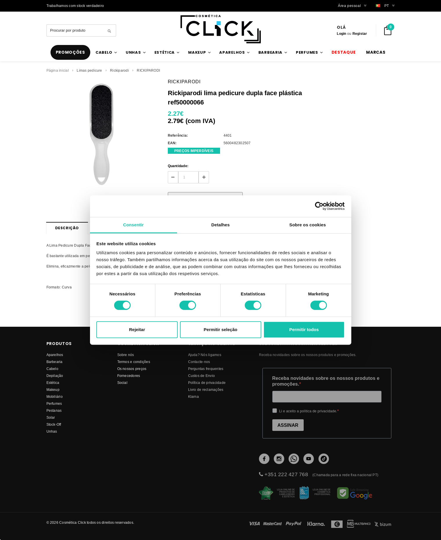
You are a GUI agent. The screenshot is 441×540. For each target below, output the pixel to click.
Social (122, 382)
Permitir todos (304, 329)
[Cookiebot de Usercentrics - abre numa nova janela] (319, 206)
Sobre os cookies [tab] (307, 224)
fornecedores (128, 375)
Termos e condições (133, 362)
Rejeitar (137, 329)
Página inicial (57, 70)
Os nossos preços (132, 368)
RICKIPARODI (148, 70)
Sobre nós (125, 355)
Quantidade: (178, 166)
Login (341, 33)
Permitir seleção (220, 329)
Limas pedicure (89, 70)
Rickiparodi (119, 70)
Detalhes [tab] (220, 224)
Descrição (67, 227)
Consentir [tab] (133, 224)
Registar (359, 33)
